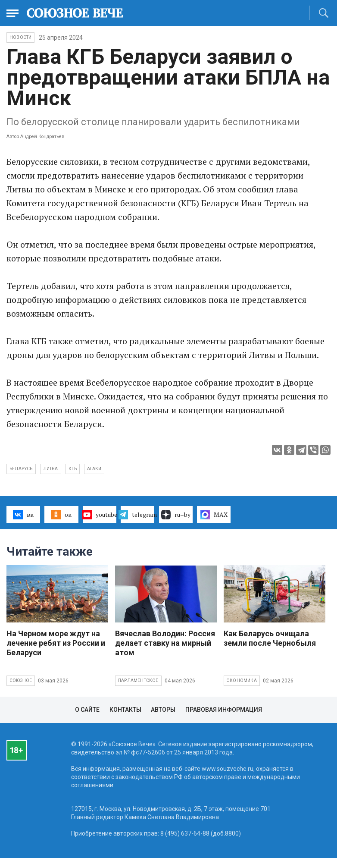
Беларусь (21, 468)
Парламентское (138, 680)
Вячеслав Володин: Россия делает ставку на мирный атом (165, 643)
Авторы (163, 709)
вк (23, 514)
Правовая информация (223, 709)
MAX (214, 514)
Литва (50, 468)
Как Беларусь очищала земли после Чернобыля (270, 638)
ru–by (175, 514)
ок (61, 514)
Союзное (20, 680)
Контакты (125, 709)
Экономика (242, 680)
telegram (137, 514)
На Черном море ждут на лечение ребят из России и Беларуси (55, 643)
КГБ (73, 468)
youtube (99, 514)
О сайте (87, 709)
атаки (94, 468)
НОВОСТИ (20, 37)
